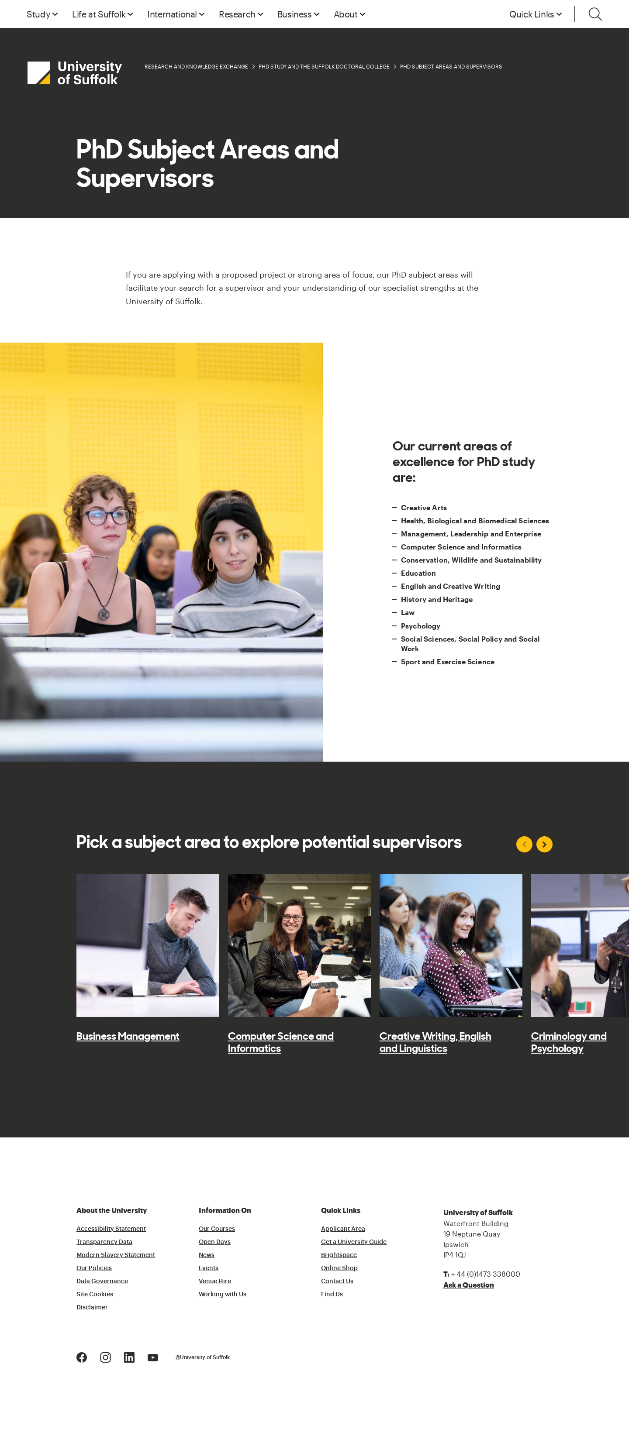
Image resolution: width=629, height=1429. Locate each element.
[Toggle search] (595, 14)
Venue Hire (215, 1281)
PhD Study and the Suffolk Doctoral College (324, 66)
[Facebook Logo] (81, 1356)
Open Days (215, 1242)
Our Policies (94, 1268)
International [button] (172, 14)
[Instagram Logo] (105, 1356)
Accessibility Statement (111, 1229)
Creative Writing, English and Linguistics (435, 1042)
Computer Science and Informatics (281, 1042)
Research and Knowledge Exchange (196, 66)
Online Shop (339, 1268)
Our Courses (217, 1229)
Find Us (332, 1295)
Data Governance (102, 1281)
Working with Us (222, 1295)
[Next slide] (544, 844)
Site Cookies (94, 1295)
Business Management (128, 1036)
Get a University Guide (354, 1242)
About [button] (346, 14)
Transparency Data (104, 1242)
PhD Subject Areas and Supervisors (451, 66)
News (206, 1255)
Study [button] (38, 14)
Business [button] (294, 14)
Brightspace (339, 1255)
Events (208, 1268)
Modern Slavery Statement (115, 1255)
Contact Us (337, 1281)
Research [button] (237, 14)
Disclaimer (92, 1308)
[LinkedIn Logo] (129, 1356)
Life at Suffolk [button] (98, 14)
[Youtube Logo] (153, 1356)
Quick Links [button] (531, 14)
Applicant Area (343, 1229)
